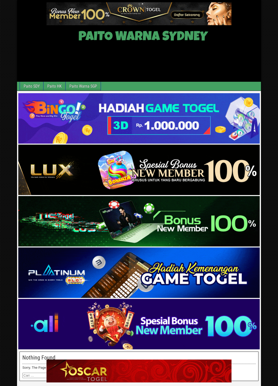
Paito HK (54, 86)
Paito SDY (32, 86)
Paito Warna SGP (83, 86)
